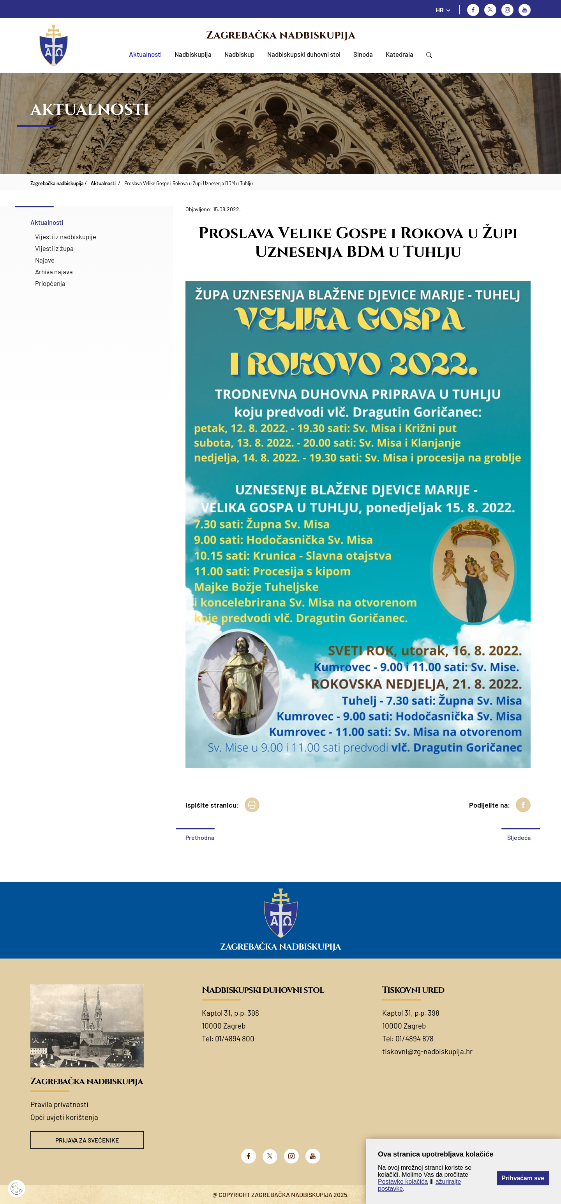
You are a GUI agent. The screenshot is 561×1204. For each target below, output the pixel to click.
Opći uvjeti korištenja (64, 1117)
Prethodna (199, 837)
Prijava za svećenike (87, 1140)
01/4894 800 (234, 1038)
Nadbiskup (239, 54)
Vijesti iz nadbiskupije (65, 236)
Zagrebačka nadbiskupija (280, 35)
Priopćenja (50, 283)
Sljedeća (519, 837)
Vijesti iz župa (54, 248)
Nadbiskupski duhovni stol (303, 54)
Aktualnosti (145, 54)
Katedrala (399, 54)
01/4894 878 (414, 1038)
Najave (45, 260)
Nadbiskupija (193, 54)
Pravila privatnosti (59, 1104)
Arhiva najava (54, 271)
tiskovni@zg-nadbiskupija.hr (427, 1051)
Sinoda (363, 54)
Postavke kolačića (403, 1181)
